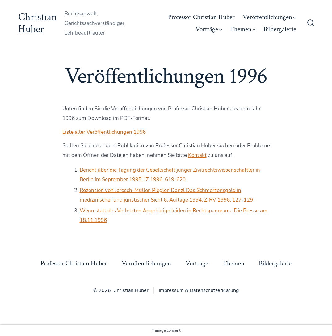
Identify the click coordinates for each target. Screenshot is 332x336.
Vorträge (208, 29)
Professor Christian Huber (201, 17)
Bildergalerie (279, 29)
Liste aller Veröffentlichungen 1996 (104, 132)
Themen (242, 29)
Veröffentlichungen (269, 17)
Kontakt (197, 155)
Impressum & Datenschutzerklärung (199, 290)
